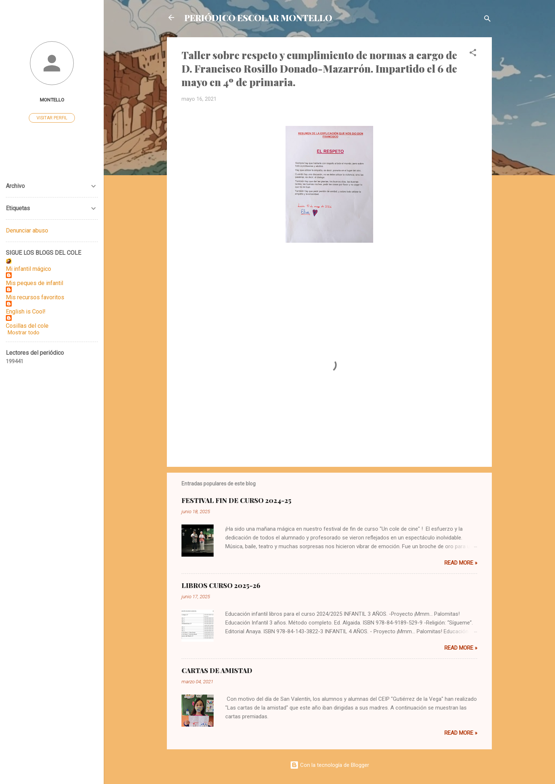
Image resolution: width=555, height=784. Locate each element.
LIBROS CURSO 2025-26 (220, 585)
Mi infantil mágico (28, 268)
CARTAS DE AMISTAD (216, 670)
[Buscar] (487, 20)
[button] (472, 53)
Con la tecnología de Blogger (329, 765)
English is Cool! (26, 311)
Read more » (460, 563)
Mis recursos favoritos (35, 297)
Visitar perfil (52, 117)
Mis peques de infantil (34, 283)
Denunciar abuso (27, 230)
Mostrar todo (23, 332)
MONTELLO (52, 100)
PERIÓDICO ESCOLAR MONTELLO (258, 17)
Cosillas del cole (27, 325)
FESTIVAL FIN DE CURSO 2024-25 (236, 500)
